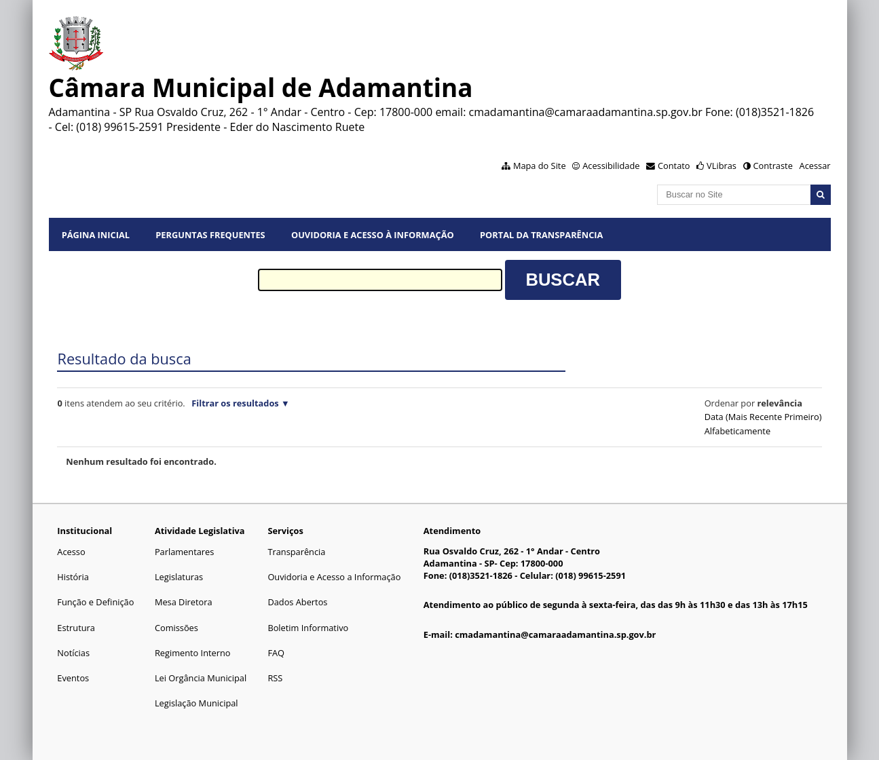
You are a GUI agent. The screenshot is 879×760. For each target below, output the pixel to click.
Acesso (71, 552)
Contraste (772, 165)
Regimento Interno (193, 653)
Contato (674, 165)
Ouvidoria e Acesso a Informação (333, 577)
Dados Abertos (297, 602)
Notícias (73, 653)
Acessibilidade (610, 165)
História (73, 577)
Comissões (176, 628)
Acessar (815, 165)
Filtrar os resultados (234, 403)
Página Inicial (96, 235)
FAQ (275, 653)
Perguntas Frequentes (210, 235)
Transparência (296, 552)
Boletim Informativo (307, 628)
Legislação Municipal (196, 703)
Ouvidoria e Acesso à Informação (372, 235)
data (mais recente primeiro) (763, 417)
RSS (274, 678)
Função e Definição (95, 602)
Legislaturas (179, 577)
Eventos (73, 678)
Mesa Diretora (183, 602)
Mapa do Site (539, 165)
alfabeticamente (737, 431)
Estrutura (76, 628)
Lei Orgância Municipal (200, 678)
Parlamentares (184, 552)
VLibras (721, 165)
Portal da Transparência (541, 235)
